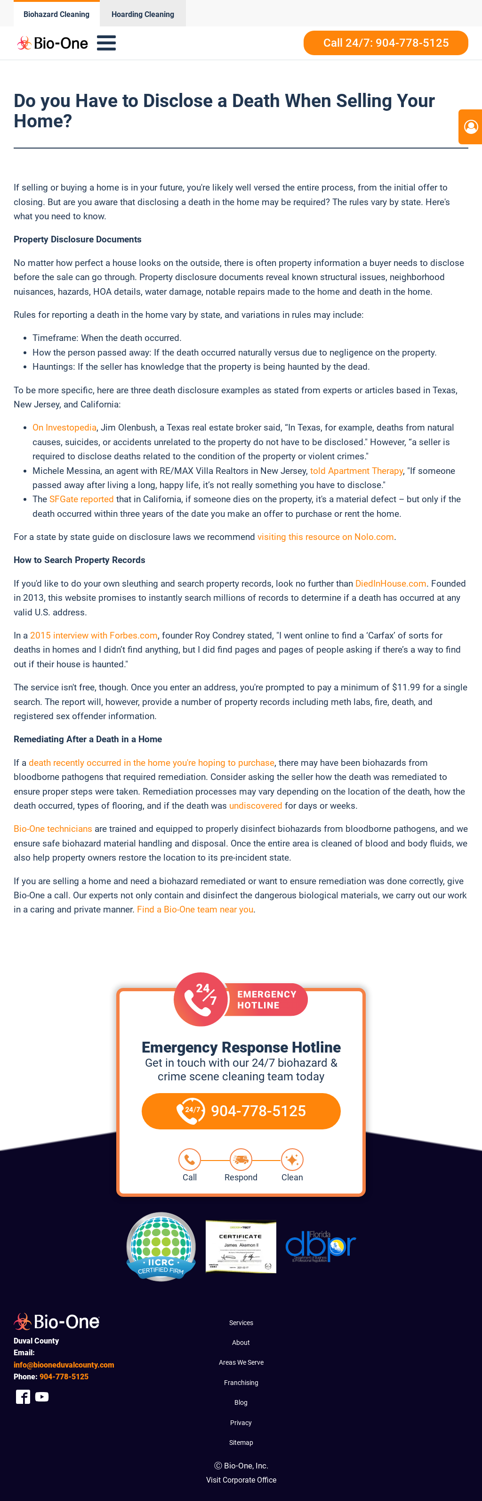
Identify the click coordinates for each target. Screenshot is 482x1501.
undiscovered (255, 805)
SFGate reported (81, 499)
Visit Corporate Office (241, 1480)
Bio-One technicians (53, 828)
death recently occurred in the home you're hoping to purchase (151, 762)
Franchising (241, 1382)
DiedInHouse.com (390, 583)
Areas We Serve (241, 1362)
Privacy (241, 1422)
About (241, 1342)
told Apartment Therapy (356, 470)
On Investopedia (64, 427)
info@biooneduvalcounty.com (64, 1364)
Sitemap (241, 1442)
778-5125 (64, 1376)
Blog (241, 1402)
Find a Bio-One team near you (195, 909)
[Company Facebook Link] (23, 1396)
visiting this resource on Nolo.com (325, 536)
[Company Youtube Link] (42, 1396)
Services (241, 1323)
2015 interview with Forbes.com (94, 635)
